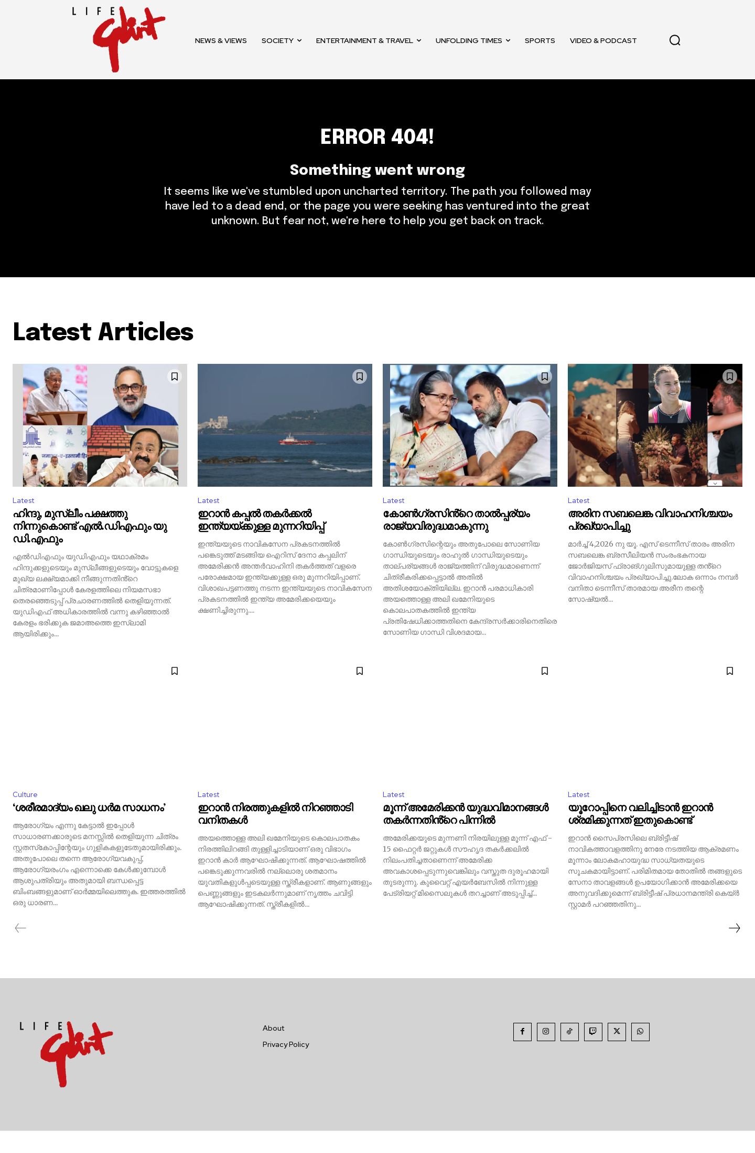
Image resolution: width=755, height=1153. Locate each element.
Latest (26, 519)
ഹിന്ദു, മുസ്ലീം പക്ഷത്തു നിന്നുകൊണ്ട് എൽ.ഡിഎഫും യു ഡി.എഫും (89, 547)
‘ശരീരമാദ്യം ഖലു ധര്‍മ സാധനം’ (89, 830)
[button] (675, 40)
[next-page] (734, 950)
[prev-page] (21, 950)
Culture (27, 815)
